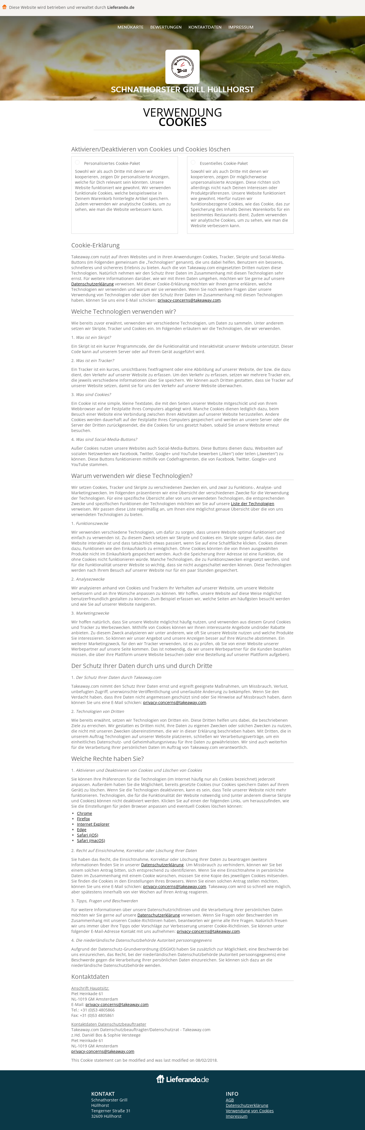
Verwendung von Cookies (250, 1110)
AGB (230, 1100)
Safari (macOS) (91, 840)
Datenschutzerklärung (92, 284)
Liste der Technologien (252, 503)
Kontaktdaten (205, 27)
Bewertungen (166, 27)
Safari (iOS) (87, 835)
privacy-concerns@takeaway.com (189, 300)
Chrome (84, 813)
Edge (81, 829)
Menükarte (130, 27)
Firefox (83, 818)
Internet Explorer (93, 824)
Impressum (241, 27)
